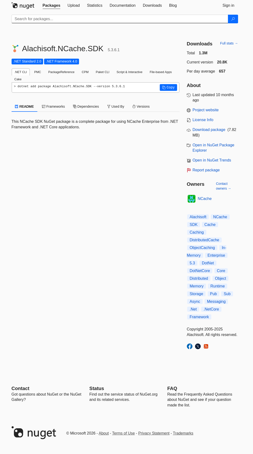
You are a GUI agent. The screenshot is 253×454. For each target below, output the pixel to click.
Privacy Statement (154, 433)
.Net (193, 309)
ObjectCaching (202, 248)
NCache (205, 199)
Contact (20, 388)
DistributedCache (204, 240)
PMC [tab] (37, 72)
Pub (213, 294)
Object (220, 278)
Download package (209, 130)
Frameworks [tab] (53, 106)
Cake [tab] (18, 79)
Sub (227, 294)
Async (195, 301)
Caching (197, 232)
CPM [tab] (85, 72)
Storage (196, 294)
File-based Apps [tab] (161, 72)
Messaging (216, 301)
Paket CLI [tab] (102, 72)
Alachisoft (198, 217)
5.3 (192, 263)
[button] (168, 87)
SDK (194, 225)
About (104, 433)
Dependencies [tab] (86, 106)
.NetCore (211, 309)
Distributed (199, 278)
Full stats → (229, 43)
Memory (197, 286)
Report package (206, 170)
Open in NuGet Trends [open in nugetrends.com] (212, 160)
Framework (199, 317)
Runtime (217, 286)
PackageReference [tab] (61, 72)
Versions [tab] (141, 106)
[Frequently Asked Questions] (172, 388)
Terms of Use (123, 433)
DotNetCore (200, 271)
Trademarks (183, 433)
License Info (203, 120)
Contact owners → (223, 186)
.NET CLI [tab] (20, 72)
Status (96, 388)
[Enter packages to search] (120, 19)
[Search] (233, 19)
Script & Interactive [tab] (129, 72)
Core (221, 271)
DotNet (208, 263)
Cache (209, 225)
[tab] (51, 5)
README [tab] (24, 106)
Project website (206, 110)
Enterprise (216, 255)
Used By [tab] (115, 106)
